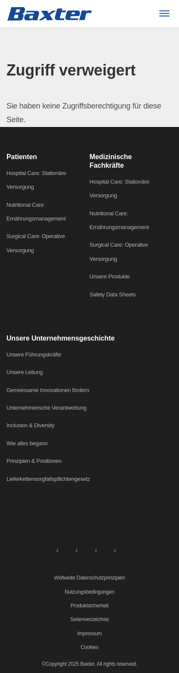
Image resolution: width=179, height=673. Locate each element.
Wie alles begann (27, 443)
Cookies (90, 647)
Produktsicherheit (89, 606)
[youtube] (115, 549)
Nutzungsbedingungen (89, 592)
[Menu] (164, 13)
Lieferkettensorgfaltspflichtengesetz (48, 479)
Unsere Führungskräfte (33, 354)
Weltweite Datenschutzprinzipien (89, 578)
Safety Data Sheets (113, 294)
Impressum (89, 634)
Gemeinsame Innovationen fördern (47, 390)
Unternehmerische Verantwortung (46, 407)
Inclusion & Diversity (30, 425)
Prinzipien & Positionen (33, 461)
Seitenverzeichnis (89, 619)
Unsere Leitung (24, 372)
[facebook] (76, 549)
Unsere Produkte (110, 276)
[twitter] (95, 549)
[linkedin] (57, 549)
